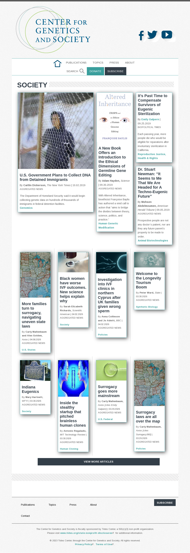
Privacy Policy (84, 544)
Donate (95, 71)
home (57, 62)
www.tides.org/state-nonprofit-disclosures (87, 533)
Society (64, 324)
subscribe (165, 502)
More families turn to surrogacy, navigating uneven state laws (34, 315)
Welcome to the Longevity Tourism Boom (148, 280)
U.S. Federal (105, 419)
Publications (76, 62)
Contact (25, 515)
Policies (103, 334)
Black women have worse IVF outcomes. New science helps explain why (73, 289)
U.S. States (29, 349)
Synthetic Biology (147, 306)
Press (114, 62)
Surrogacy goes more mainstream (109, 391)
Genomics (26, 207)
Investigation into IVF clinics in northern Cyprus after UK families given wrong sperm (110, 295)
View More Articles (98, 461)
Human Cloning (69, 448)
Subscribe (115, 71)
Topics (98, 62)
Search (72, 71)
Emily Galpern (150, 119)
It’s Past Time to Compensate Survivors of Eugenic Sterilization (152, 105)
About (130, 62)
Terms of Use (105, 544)
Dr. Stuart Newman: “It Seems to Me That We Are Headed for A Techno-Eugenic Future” (153, 183)
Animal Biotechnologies (153, 240)
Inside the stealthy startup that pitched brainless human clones (73, 414)
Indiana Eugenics (30, 389)
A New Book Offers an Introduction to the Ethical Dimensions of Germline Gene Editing (112, 161)
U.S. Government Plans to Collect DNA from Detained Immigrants (55, 177)
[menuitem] (57, 63)
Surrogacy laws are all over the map (148, 416)
